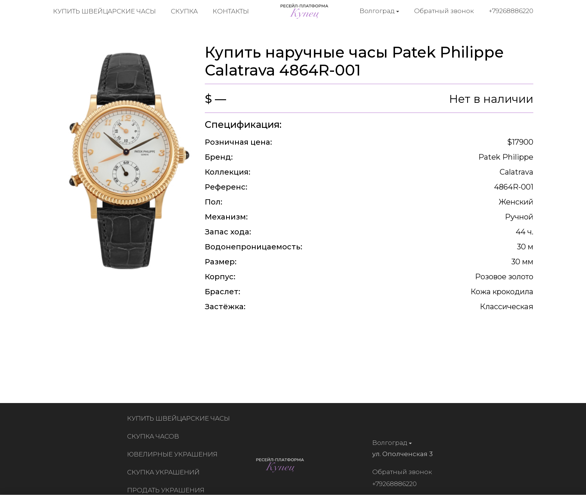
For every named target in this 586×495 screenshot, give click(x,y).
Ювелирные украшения (174, 454)
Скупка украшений (165, 472)
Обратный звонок (444, 11)
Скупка (184, 11)
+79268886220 (511, 11)
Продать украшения (167, 490)
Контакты (231, 11)
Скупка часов (155, 436)
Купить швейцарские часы (104, 11)
